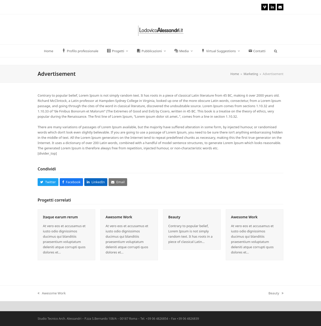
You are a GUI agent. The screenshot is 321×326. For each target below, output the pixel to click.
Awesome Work (119, 217)
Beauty (174, 217)
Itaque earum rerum (60, 217)
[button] (275, 51)
